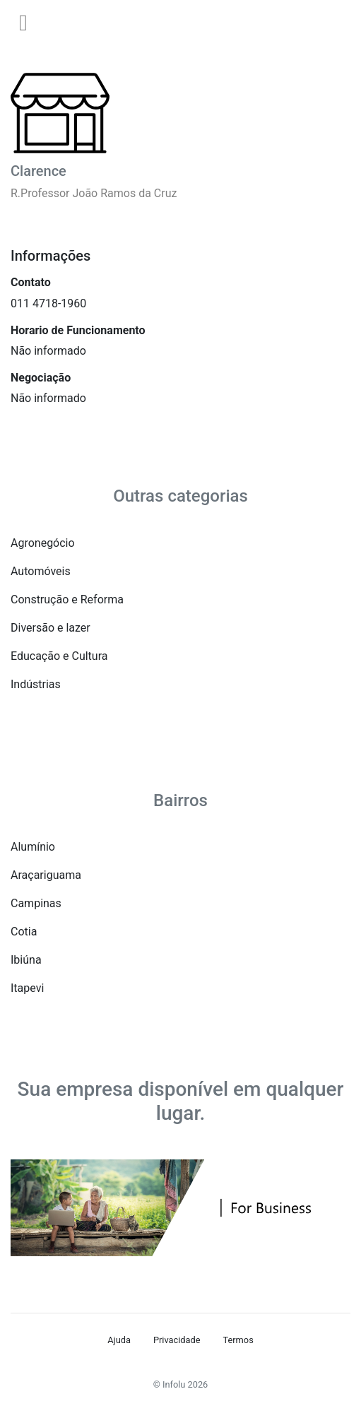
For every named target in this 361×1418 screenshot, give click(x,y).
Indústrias (36, 684)
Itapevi (27, 988)
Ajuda (119, 1340)
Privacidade (177, 1340)
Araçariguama (46, 875)
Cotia (24, 931)
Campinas (36, 903)
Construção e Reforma (67, 599)
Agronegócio (43, 543)
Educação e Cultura (59, 656)
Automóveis (41, 571)
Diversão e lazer (50, 627)
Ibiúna (26, 960)
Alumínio (33, 846)
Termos (238, 1340)
